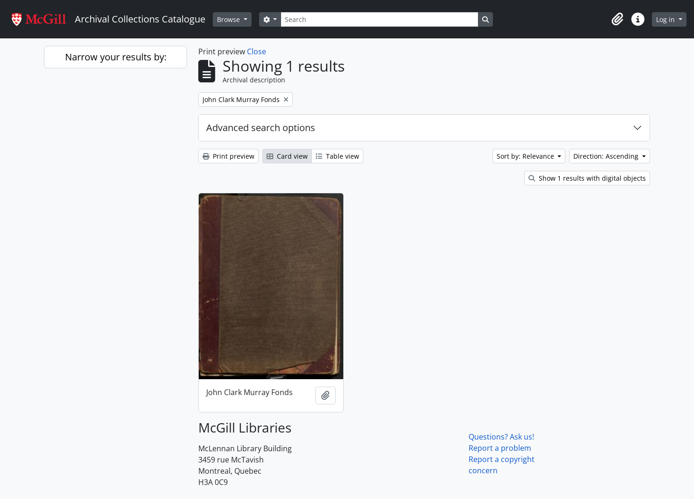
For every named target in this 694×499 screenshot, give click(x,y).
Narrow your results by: (115, 57)
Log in (666, 19)
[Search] (379, 19)
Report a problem (500, 448)
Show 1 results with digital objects (587, 178)
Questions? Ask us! (501, 437)
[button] (617, 19)
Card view (287, 156)
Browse (229, 19)
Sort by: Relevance (526, 156)
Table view (337, 156)
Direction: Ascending (606, 156)
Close (256, 51)
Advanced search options (260, 127)
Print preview (228, 156)
